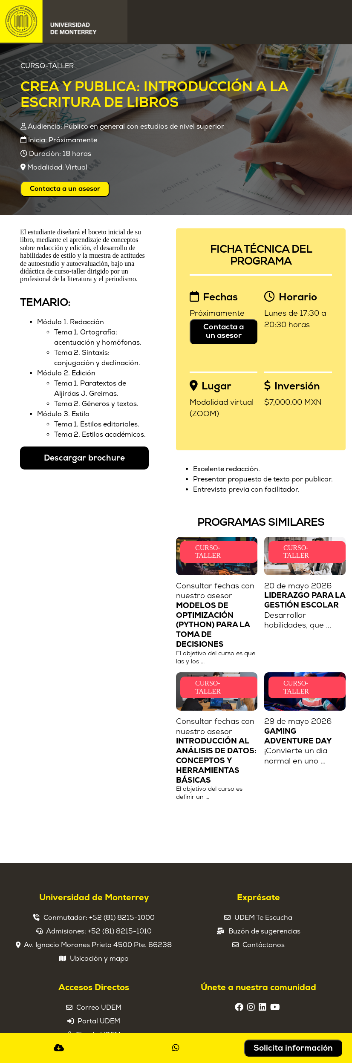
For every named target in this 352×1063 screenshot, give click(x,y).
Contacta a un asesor (65, 188)
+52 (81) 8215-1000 (122, 917)
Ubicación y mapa (99, 958)
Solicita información (293, 1048)
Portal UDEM (99, 1021)
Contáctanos (263, 945)
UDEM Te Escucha (263, 917)
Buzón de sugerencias (264, 931)
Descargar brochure (84, 458)
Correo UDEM (98, 1007)
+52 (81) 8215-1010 (120, 931)
